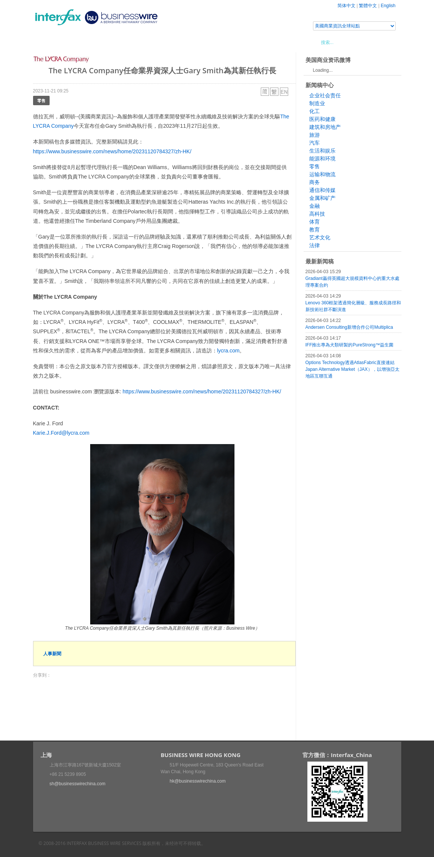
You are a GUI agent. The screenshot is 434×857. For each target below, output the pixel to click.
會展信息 (109, 42)
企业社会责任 (325, 95)
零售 (41, 100)
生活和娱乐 (322, 151)
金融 (314, 206)
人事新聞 (52, 653)
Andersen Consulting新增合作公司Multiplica (349, 327)
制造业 (317, 103)
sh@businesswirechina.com (78, 783)
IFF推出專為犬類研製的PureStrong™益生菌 (349, 345)
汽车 (314, 143)
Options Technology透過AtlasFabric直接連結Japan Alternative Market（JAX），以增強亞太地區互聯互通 (352, 369)
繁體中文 (368, 5)
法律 (314, 245)
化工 (314, 111)
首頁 (48, 42)
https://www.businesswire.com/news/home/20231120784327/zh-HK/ (112, 151)
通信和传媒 (322, 190)
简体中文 (346, 5)
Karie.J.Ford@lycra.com (61, 433)
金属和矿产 (322, 198)
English (388, 5)
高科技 (317, 214)
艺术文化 (319, 237)
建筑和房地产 (325, 127)
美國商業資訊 (176, 42)
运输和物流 (322, 174)
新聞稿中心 (76, 42)
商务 (314, 182)
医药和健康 (322, 119)
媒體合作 (140, 42)
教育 (314, 230)
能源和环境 (322, 159)
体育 (314, 222)
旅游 (314, 135)
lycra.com (228, 351)
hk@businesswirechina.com (198, 781)
